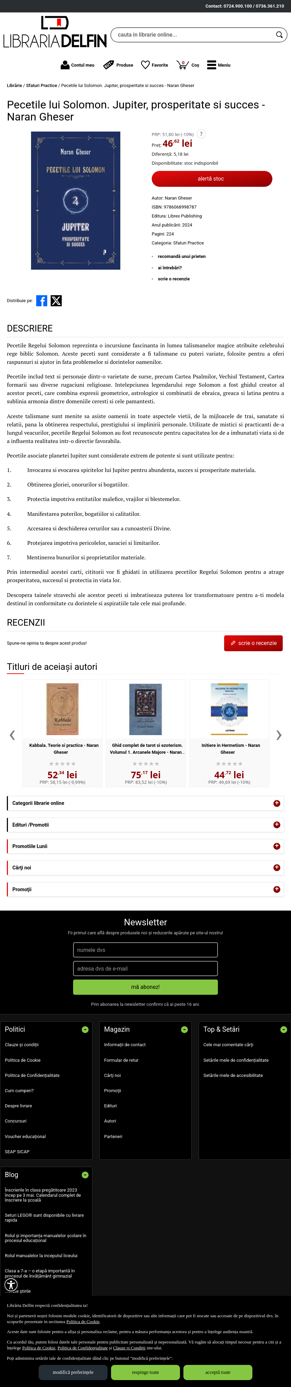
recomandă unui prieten (182, 256)
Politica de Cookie (23, 1060)
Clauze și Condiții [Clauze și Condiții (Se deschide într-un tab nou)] (129, 1347)
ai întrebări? (170, 267)
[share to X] (56, 300)
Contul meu (77, 64)
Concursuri (16, 1121)
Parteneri (113, 1136)
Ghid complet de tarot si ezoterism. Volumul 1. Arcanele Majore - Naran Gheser (146, 752)
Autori (110, 1121)
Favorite (154, 64)
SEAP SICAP (17, 1151)
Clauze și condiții (22, 1044)
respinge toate (145, 1372)
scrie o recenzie (174, 278)
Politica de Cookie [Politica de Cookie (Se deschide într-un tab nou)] (83, 1321)
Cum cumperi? (19, 1090)
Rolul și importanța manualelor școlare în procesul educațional (45, 1238)
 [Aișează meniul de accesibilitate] (11, 1284)
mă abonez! (145, 987)
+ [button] (277, 803)
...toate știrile (18, 1291)
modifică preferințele (73, 1372)
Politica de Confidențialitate (32, 1075)
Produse (117, 64)
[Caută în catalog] (280, 34)
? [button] (201, 134)
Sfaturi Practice (188, 242)
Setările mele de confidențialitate (236, 1060)
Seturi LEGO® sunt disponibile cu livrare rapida (44, 1218)
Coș (187, 64)
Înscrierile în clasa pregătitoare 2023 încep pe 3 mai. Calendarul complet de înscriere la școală (43, 1195)
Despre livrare (18, 1105)
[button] (218, 65)
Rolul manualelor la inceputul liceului (41, 1255)
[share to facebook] (41, 300)
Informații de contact (125, 1044)
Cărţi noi (112, 1075)
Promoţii (112, 1090)
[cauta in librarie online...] (191, 34)
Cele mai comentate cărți (228, 1044)
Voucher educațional (25, 1136)
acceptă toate (218, 1372)
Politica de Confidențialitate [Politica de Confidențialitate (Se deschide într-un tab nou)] (83, 1347)
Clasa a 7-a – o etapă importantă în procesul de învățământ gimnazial (40, 1273)
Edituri (110, 1105)
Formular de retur (121, 1060)
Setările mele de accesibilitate (233, 1075)
